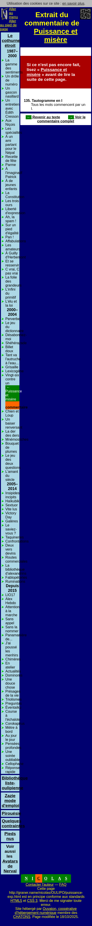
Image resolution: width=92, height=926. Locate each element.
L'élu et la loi (11, 303)
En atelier (10, 665)
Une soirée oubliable (12, 756)
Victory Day (10, 515)
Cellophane (14, 764)
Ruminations (15, 581)
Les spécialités (13, 130)
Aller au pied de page (8, 25)
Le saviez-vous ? (11, 529)
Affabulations (15, 241)
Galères (11, 521)
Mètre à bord (11, 729)
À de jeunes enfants (11, 185)
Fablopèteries (16, 577)
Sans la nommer (12, 629)
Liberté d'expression (15, 211)
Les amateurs (12, 247)
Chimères (13, 659)
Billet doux (9, 349)
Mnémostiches (16, 439)
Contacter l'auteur (40, 884)
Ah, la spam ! (10, 219)
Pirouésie (11, 813)
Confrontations (17, 541)
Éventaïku (13, 707)
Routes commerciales (16, 559)
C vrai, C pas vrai (12, 271)
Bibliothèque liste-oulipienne (15, 783)
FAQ (62, 884)
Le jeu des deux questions (13, 461)
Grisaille (11, 367)
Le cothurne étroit (11, 40)
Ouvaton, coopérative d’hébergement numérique (46, 911)
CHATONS (21, 917)
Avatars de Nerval (10, 863)
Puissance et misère (55, 35)
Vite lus (11, 509)
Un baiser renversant (13, 423)
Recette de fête (11, 159)
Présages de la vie (13, 693)
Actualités (13, 671)
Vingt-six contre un (12, 379)
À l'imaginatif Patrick (13, 173)
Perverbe (12, 319)
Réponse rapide (12, 770)
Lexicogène (14, 371)
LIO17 (10, 595)
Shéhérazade (16, 343)
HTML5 (16, 901)
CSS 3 (32, 901)
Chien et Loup (12, 413)
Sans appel (9, 621)
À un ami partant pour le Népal (11, 145)
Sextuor (11, 505)
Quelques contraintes (13, 823)
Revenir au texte (43, 117)
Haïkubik (12, 501)
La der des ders (12, 433)
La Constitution (14, 195)
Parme (10, 165)
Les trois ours (12, 203)
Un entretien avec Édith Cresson (12, 108)
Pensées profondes (13, 746)
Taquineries (14, 537)
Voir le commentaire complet (61, 119)
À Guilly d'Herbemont (15, 255)
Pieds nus (10, 836)
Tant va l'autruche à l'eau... (13, 359)
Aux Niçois (10, 122)
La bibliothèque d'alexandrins (15, 569)
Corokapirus (15, 723)
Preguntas (13, 703)
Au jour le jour (11, 738)
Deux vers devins (10, 549)
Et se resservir (12, 263)
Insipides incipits (12, 495)
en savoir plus (73, 3)
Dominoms (13, 675)
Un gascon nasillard (12, 92)
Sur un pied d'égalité (12, 229)
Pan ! (9, 237)
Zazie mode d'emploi (10, 800)
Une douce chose (10, 683)
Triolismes (13, 699)
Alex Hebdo (10, 601)
